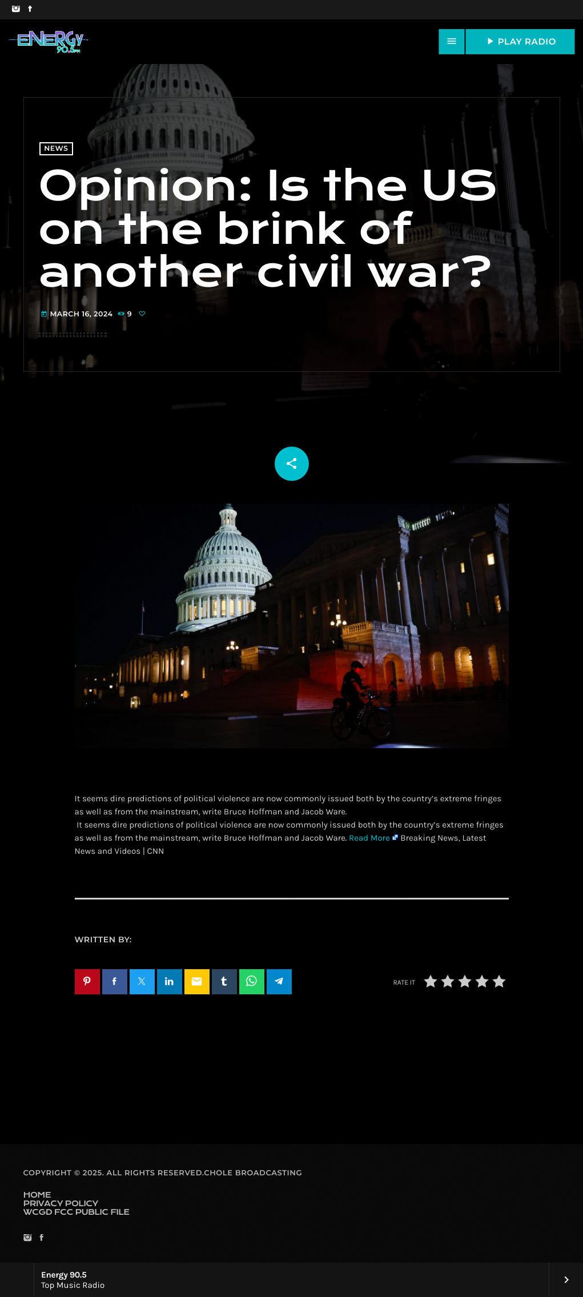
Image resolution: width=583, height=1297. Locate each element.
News (56, 148)
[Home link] (49, 42)
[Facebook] (30, 10)
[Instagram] (15, 10)
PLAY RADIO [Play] (520, 41)
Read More (369, 838)
